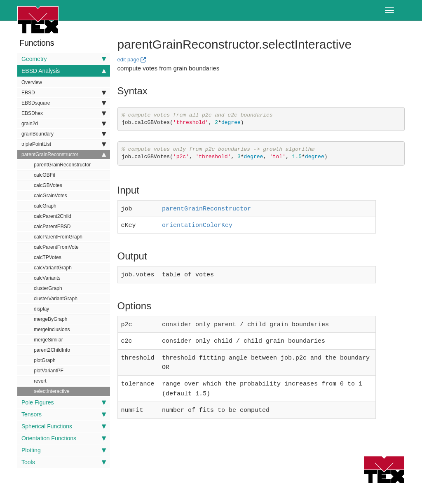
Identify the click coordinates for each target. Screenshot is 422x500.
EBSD (63, 92)
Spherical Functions (63, 426)
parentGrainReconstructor (63, 154)
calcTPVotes (47, 257)
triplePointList (63, 144)
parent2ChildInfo (52, 350)
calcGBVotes (48, 185)
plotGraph (45, 360)
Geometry (63, 59)
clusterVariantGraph (55, 298)
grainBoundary (63, 134)
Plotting (63, 450)
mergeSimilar (48, 340)
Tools (63, 462)
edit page (128, 59)
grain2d (63, 123)
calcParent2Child (52, 216)
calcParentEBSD (52, 226)
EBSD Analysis (63, 71)
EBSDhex (63, 113)
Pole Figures (63, 402)
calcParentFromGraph (58, 237)
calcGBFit (44, 175)
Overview (31, 82)
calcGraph (45, 206)
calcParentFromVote (56, 247)
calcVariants (47, 278)
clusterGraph (48, 288)
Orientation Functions (63, 438)
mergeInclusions (52, 329)
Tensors (63, 414)
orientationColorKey (197, 224)
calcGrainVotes (50, 196)
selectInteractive (52, 391)
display (41, 309)
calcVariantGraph (53, 268)
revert (40, 381)
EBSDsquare (63, 103)
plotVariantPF (48, 371)
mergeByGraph (50, 319)
